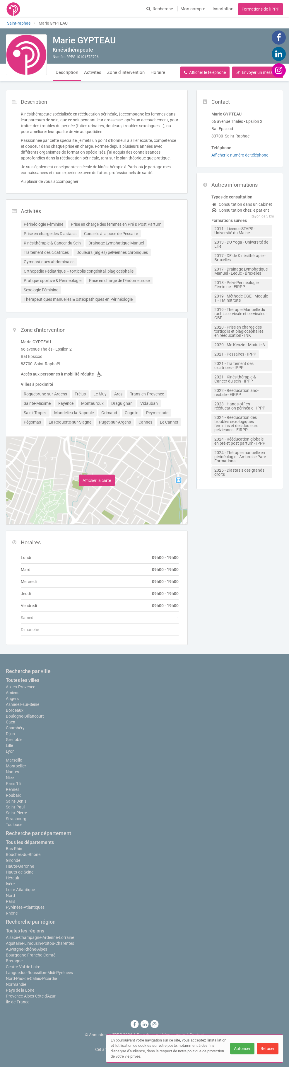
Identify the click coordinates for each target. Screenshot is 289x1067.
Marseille (14, 760)
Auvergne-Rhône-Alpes (26, 949)
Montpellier (16, 766)
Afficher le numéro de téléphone (239, 155)
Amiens (12, 692)
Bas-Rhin (14, 848)
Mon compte (192, 8)
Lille (9, 745)
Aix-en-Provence (20, 686)
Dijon (10, 733)
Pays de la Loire (20, 990)
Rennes (12, 789)
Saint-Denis (16, 801)
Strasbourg (16, 818)
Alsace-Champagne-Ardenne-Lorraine (40, 937)
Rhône (12, 913)
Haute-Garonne (20, 866)
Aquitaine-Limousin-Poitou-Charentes (40, 943)
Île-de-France (17, 1002)
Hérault (12, 878)
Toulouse (14, 824)
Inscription (223, 8)
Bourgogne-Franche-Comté (30, 955)
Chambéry (15, 728)
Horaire (158, 72)
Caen (10, 722)
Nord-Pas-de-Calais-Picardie (31, 978)
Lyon (10, 751)
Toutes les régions (25, 931)
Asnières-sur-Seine (22, 704)
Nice (10, 777)
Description (67, 72)
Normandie (16, 984)
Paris (10, 901)
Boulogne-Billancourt (25, 716)
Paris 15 (13, 783)
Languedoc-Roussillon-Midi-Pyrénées (39, 972)
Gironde (13, 860)
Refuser (268, 1048)
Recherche (159, 8)
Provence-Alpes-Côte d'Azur (31, 996)
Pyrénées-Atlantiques (25, 907)
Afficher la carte (97, 480)
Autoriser (242, 1048)
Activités (92, 72)
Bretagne (14, 961)
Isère (10, 883)
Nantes (12, 771)
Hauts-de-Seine (19, 872)
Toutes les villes (22, 680)
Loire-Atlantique (20, 889)
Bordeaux (14, 710)
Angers (12, 698)
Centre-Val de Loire (23, 966)
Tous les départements (30, 842)
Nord (10, 895)
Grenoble (14, 739)
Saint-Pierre (16, 813)
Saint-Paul (15, 807)
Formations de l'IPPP (260, 9)
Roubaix (13, 795)
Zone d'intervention (126, 72)
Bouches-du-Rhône (23, 854)
